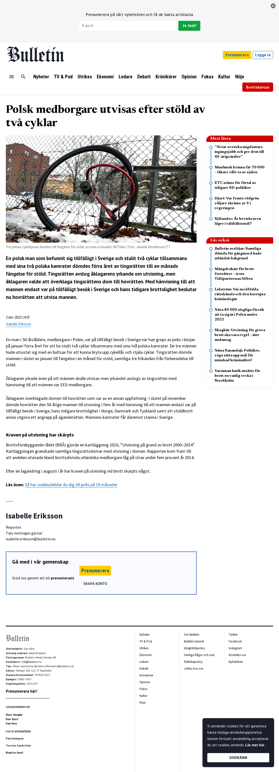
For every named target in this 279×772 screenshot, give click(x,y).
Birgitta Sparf (14, 752)
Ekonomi (105, 77)
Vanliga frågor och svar (199, 655)
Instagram (235, 648)
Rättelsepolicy (193, 662)
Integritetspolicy (194, 648)
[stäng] (273, 6)
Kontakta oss (237, 655)
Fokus (207, 77)
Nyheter (41, 77)
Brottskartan (257, 87)
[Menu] (11, 76)
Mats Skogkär (14, 714)
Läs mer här (254, 745)
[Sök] (23, 76)
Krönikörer (166, 77)
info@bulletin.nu (31, 662)
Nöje (239, 77)
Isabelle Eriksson (18, 324)
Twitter (233, 634)
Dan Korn (11, 723)
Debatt (144, 77)
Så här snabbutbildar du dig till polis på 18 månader (71, 484)
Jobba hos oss (193, 668)
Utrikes (85, 77)
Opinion (189, 77)
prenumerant (62, 577)
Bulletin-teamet (194, 641)
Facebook (235, 641)
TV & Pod (63, 77)
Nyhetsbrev (236, 662)
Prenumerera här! (21, 691)
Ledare (125, 77)
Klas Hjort (12, 719)
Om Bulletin (191, 634)
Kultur (224, 77)
